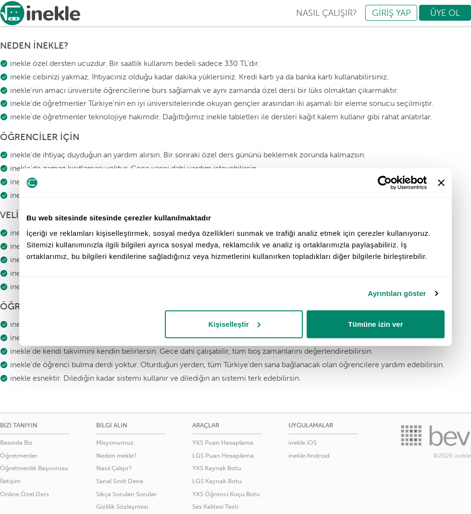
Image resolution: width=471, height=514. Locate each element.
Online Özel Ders (24, 494)
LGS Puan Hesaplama (223, 455)
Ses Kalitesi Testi (215, 506)
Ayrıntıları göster (397, 293)
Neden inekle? (116, 455)
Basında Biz (16, 442)
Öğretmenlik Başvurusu (34, 468)
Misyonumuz (115, 442)
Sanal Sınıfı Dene (119, 481)
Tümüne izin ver (375, 324)
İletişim (10, 481)
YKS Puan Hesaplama (222, 442)
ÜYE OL (445, 13)
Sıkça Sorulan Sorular (126, 494)
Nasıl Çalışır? (114, 468)
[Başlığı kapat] (441, 183)
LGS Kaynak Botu (217, 481)
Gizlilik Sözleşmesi (122, 506)
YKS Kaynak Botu (216, 468)
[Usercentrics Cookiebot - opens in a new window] (385, 183)
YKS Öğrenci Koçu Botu (226, 494)
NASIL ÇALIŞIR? (326, 13)
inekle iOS (302, 442)
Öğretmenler (18, 455)
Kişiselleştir (234, 324)
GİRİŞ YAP (391, 13)
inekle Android (309, 455)
